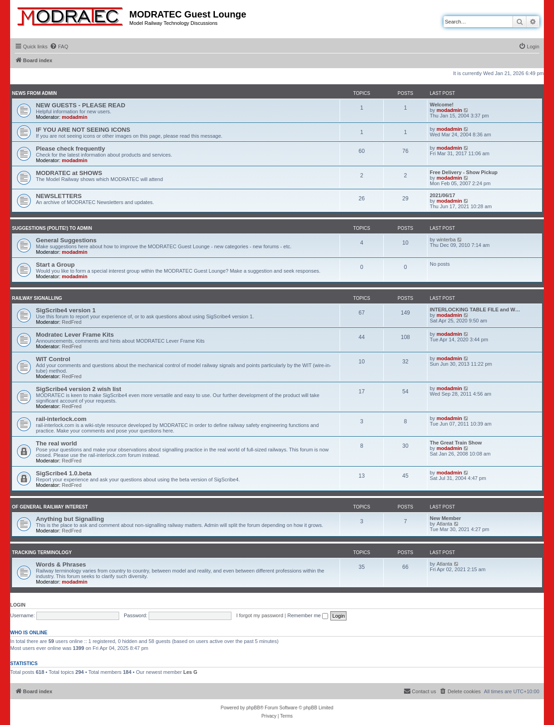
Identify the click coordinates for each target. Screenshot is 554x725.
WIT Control (53, 359)
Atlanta (444, 523)
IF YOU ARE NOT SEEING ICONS (83, 129)
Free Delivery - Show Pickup (463, 172)
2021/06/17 (442, 195)
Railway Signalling (37, 298)
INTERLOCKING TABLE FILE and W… (475, 309)
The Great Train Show (456, 442)
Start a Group (55, 264)
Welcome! (442, 104)
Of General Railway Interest (50, 506)
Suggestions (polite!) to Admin (52, 228)
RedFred (71, 322)
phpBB (253, 707)
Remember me (307, 615)
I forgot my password (259, 615)
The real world (56, 443)
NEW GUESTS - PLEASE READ (80, 105)
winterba (446, 239)
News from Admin (34, 93)
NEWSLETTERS (59, 196)
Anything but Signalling (70, 518)
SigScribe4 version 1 (66, 310)
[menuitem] (59, 46)
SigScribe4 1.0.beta (64, 473)
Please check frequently (70, 148)
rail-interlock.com (61, 418)
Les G (190, 672)
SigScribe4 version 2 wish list (78, 389)
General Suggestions (66, 240)
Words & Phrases (61, 564)
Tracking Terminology (42, 552)
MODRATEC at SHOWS (69, 173)
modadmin (74, 117)
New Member (445, 518)
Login (17, 605)
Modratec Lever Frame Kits (75, 334)
